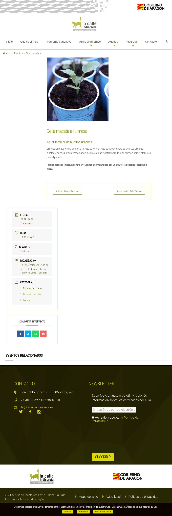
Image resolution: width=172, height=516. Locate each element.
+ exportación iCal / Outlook (126, 191)
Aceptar (68, 511)
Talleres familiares (31, 288)
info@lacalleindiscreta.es (36, 407)
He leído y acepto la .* (115, 419)
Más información (103, 511)
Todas (25, 300)
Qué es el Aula (29, 41)
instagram (39, 412)
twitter (21, 412)
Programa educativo (58, 41)
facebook (30, 412)
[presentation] (105, 438)
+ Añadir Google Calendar (71, 191)
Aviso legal (113, 497)
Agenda (113, 41)
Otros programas (90, 41)
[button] (166, 41)
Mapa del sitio (88, 497)
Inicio (9, 41)
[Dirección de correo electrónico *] (114, 410)
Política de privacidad (143, 497)
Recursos (132, 41)
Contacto (151, 41)
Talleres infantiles (30, 294)
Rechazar (83, 511)
